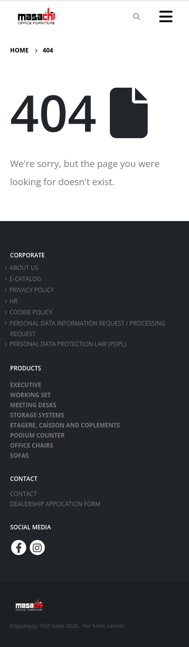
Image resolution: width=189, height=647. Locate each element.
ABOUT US (24, 267)
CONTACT (23, 494)
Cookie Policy (31, 312)
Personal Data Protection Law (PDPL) (68, 344)
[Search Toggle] (136, 17)
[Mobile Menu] (166, 17)
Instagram (37, 547)
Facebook (18, 547)
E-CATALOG (25, 279)
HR (14, 301)
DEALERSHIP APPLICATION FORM (55, 504)
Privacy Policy (32, 290)
